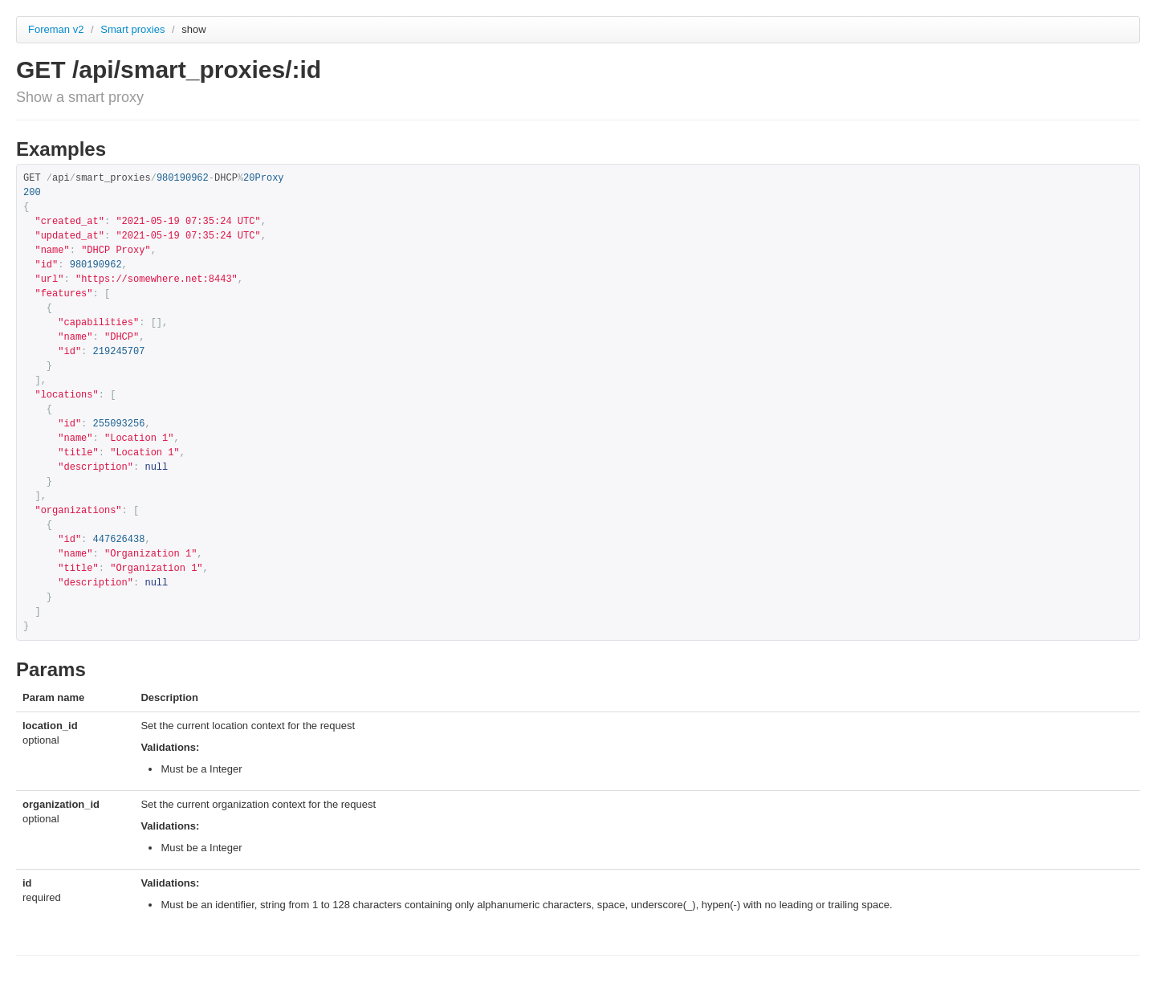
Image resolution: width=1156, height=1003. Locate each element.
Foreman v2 (55, 29)
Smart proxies (134, 29)
